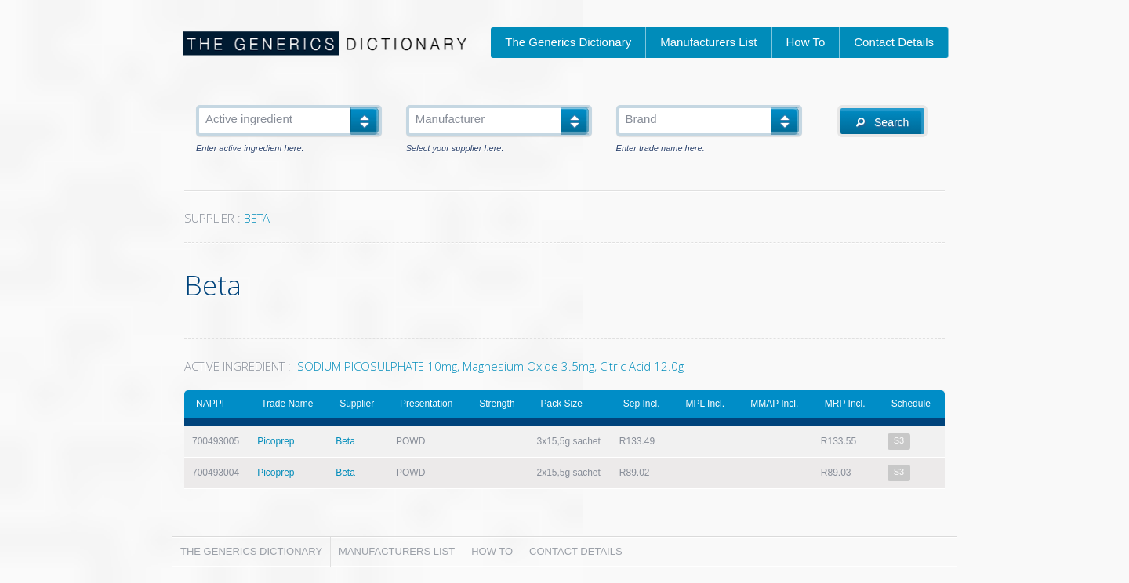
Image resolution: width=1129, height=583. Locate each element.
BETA (257, 218)
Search (882, 122)
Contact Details (894, 42)
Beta (345, 441)
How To (806, 42)
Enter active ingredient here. (250, 148)
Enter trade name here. (660, 148)
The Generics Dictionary (568, 42)
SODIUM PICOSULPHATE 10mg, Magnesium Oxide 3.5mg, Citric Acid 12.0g (490, 366)
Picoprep (275, 441)
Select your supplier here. (455, 148)
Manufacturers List (708, 42)
